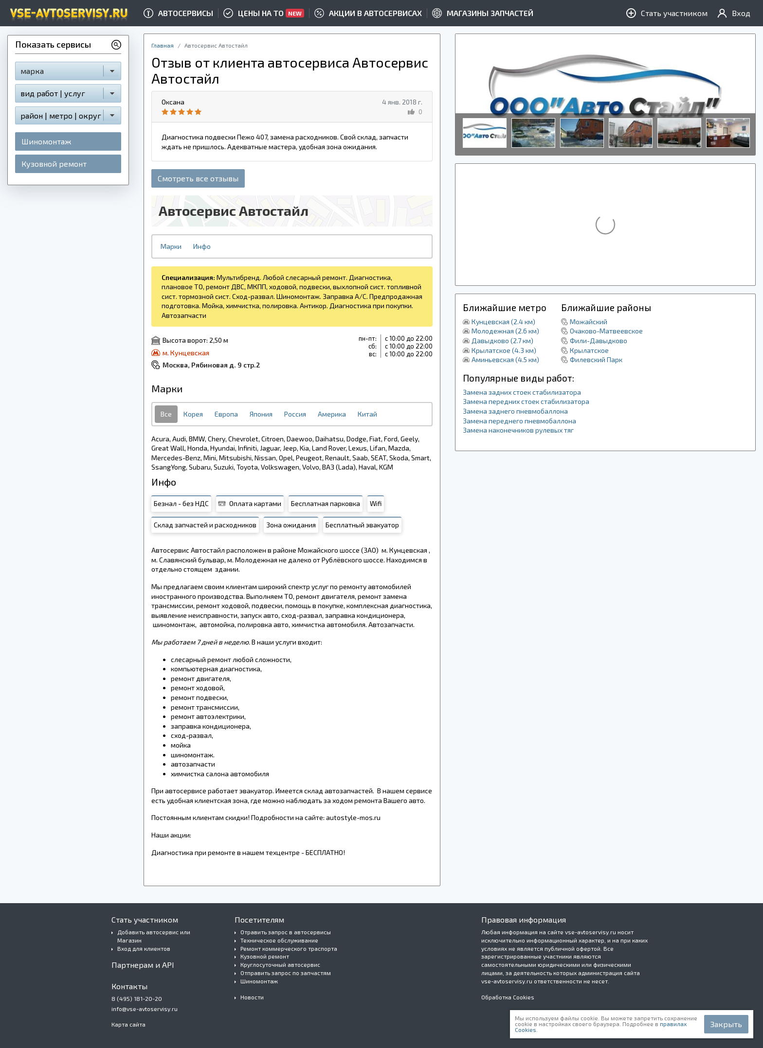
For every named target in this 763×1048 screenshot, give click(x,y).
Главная (162, 45)
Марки (171, 246)
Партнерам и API (142, 964)
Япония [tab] (261, 414)
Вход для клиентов (143, 948)
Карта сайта (128, 1024)
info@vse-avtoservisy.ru (144, 1008)
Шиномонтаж (46, 141)
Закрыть (726, 1024)
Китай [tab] (367, 414)
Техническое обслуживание (279, 940)
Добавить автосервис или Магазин (153, 935)
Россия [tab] (295, 414)
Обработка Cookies (507, 997)
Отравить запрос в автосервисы (285, 931)
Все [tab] (166, 414)
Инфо (202, 246)
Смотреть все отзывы (198, 178)
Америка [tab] (332, 414)
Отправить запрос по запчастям (285, 972)
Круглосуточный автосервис (280, 964)
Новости (252, 997)
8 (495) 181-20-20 (136, 998)
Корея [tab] (193, 414)
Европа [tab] (226, 414)
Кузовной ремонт (54, 163)
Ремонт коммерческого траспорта (288, 948)
